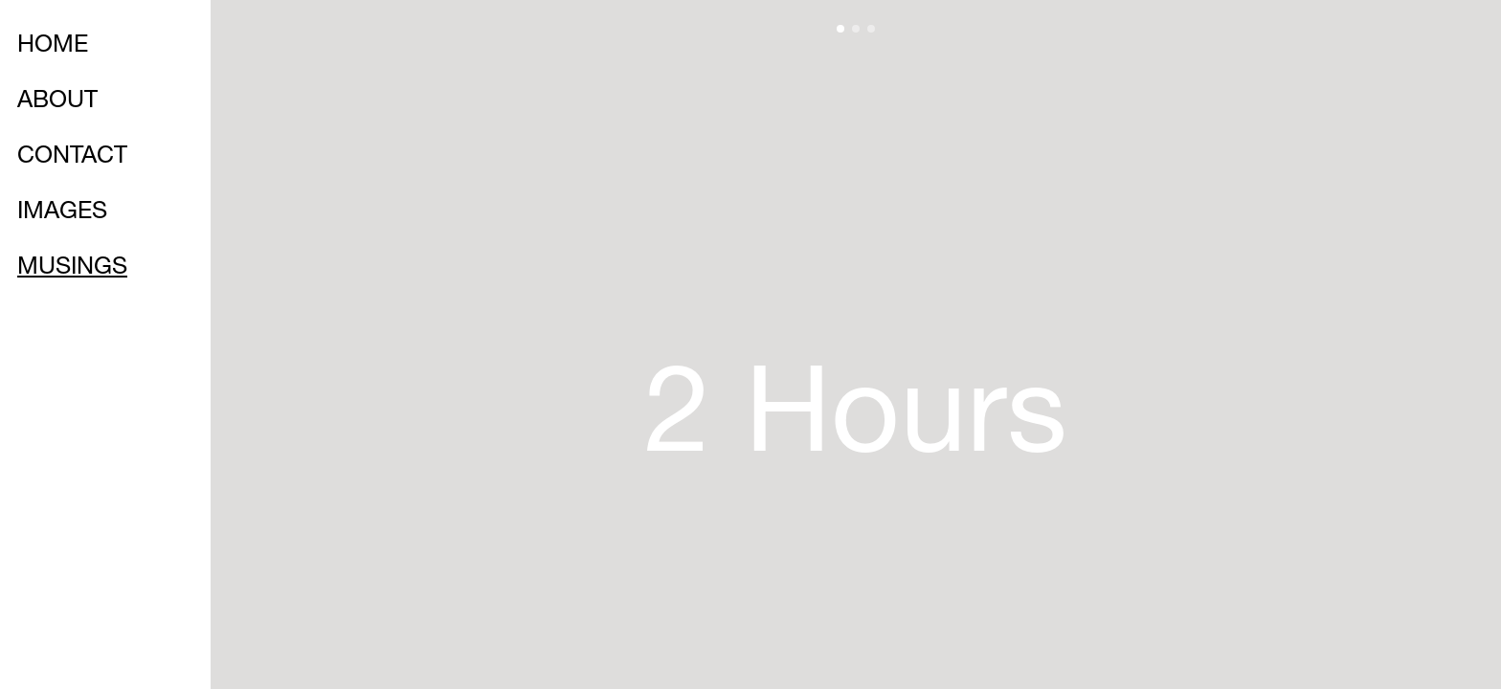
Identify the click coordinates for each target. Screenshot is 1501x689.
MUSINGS (72, 268)
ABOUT (57, 102)
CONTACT (72, 157)
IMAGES (62, 213)
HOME (52, 46)
